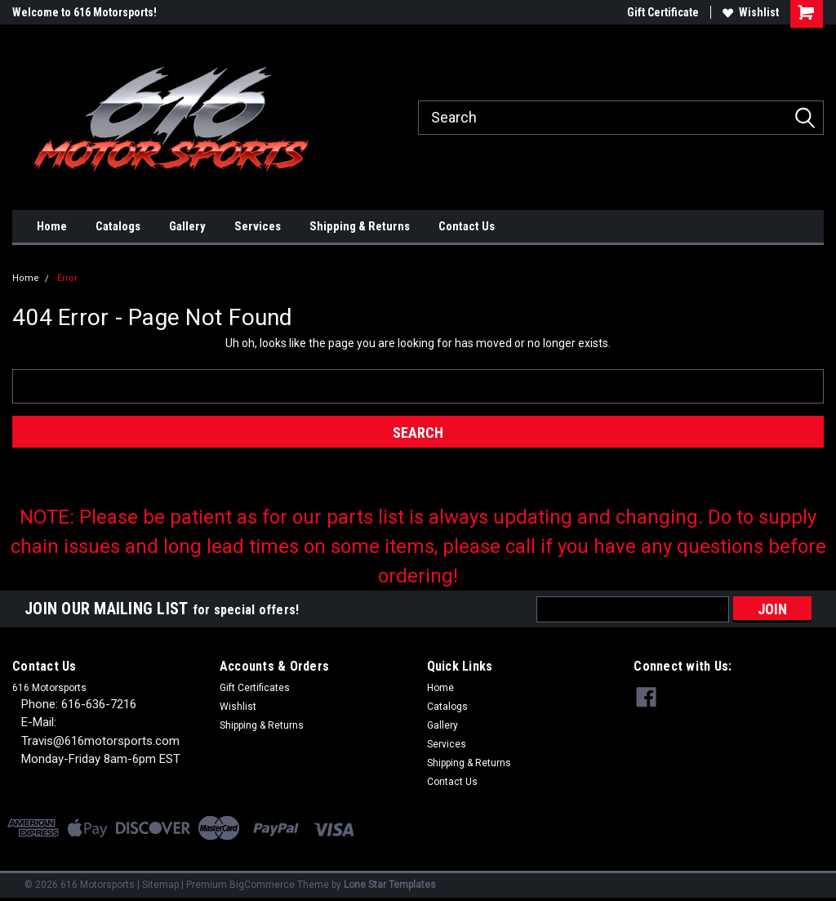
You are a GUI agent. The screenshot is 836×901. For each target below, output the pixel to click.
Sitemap (160, 884)
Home (52, 226)
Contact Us (466, 226)
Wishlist (751, 12)
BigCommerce (262, 884)
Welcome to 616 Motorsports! (84, 12)
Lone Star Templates (390, 884)
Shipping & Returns (359, 226)
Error (67, 278)
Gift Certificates (255, 688)
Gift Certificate (663, 12)
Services (257, 226)
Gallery (187, 226)
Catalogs (118, 226)
